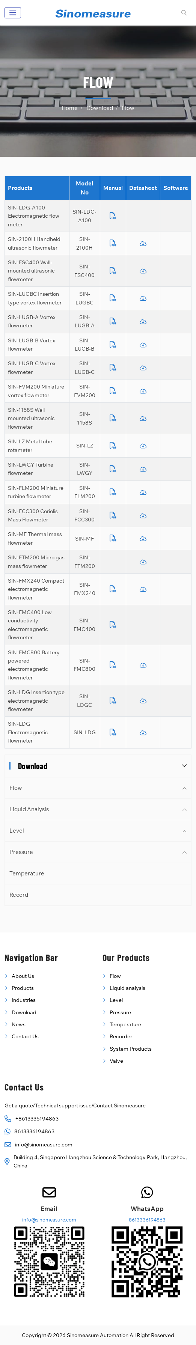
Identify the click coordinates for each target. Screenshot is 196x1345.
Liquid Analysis (29, 809)
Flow (15, 787)
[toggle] (13, 12)
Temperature (26, 873)
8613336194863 (34, 1131)
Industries (24, 1000)
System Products (131, 1048)
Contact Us (25, 1036)
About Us (23, 976)
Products (23, 988)
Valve (116, 1060)
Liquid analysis (127, 988)
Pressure (21, 851)
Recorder (121, 1036)
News (19, 1024)
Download (24, 1012)
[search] (183, 13)
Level (16, 830)
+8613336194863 (37, 1118)
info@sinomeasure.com (43, 1144)
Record (18, 894)
